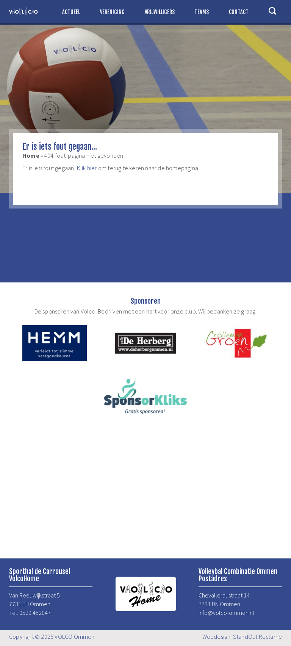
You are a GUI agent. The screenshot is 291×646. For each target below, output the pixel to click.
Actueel (71, 12)
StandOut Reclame (257, 636)
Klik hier (87, 168)
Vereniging (112, 12)
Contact (239, 12)
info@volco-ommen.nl (226, 612)
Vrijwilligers (160, 12)
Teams (201, 12)
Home (30, 155)
